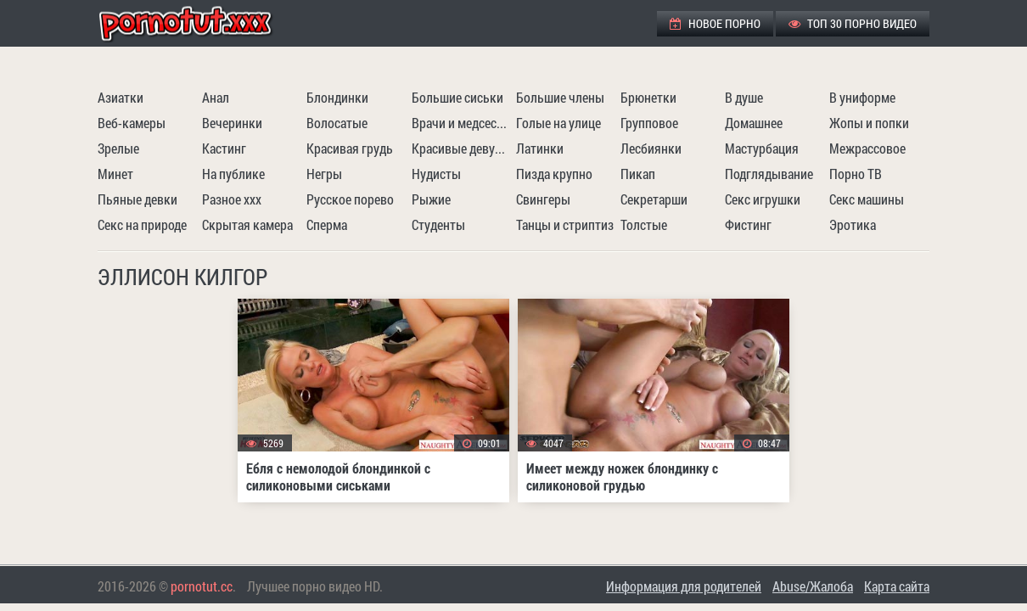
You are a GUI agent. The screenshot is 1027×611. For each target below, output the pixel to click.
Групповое (649, 123)
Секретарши (653, 199)
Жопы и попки (869, 123)
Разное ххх (231, 199)
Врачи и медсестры (462, 123)
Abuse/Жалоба (812, 586)
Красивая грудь (349, 148)
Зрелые (118, 148)
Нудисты (436, 173)
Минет (115, 173)
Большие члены (560, 97)
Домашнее (754, 123)
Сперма (326, 224)
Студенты (438, 224)
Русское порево (350, 199)
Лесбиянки (651, 148)
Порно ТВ (855, 173)
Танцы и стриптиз (565, 224)
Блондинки (337, 97)
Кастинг (224, 148)
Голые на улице (558, 123)
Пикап (637, 173)
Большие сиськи (457, 97)
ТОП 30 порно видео (852, 23)
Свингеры (543, 199)
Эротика (852, 224)
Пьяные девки (137, 199)
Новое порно (715, 23)
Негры (324, 173)
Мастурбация (762, 148)
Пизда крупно (554, 173)
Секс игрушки (762, 199)
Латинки (540, 148)
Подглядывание (769, 173)
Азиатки (120, 97)
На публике (233, 173)
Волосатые (337, 123)
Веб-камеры (132, 123)
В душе (744, 97)
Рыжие (431, 199)
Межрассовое (867, 148)
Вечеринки (232, 123)
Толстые (643, 224)
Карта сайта (896, 586)
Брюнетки (648, 97)
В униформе (862, 97)
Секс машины (866, 199)
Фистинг (748, 224)
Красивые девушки (462, 148)
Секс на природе (142, 224)
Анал (215, 97)
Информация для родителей (683, 586)
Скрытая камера (247, 224)
